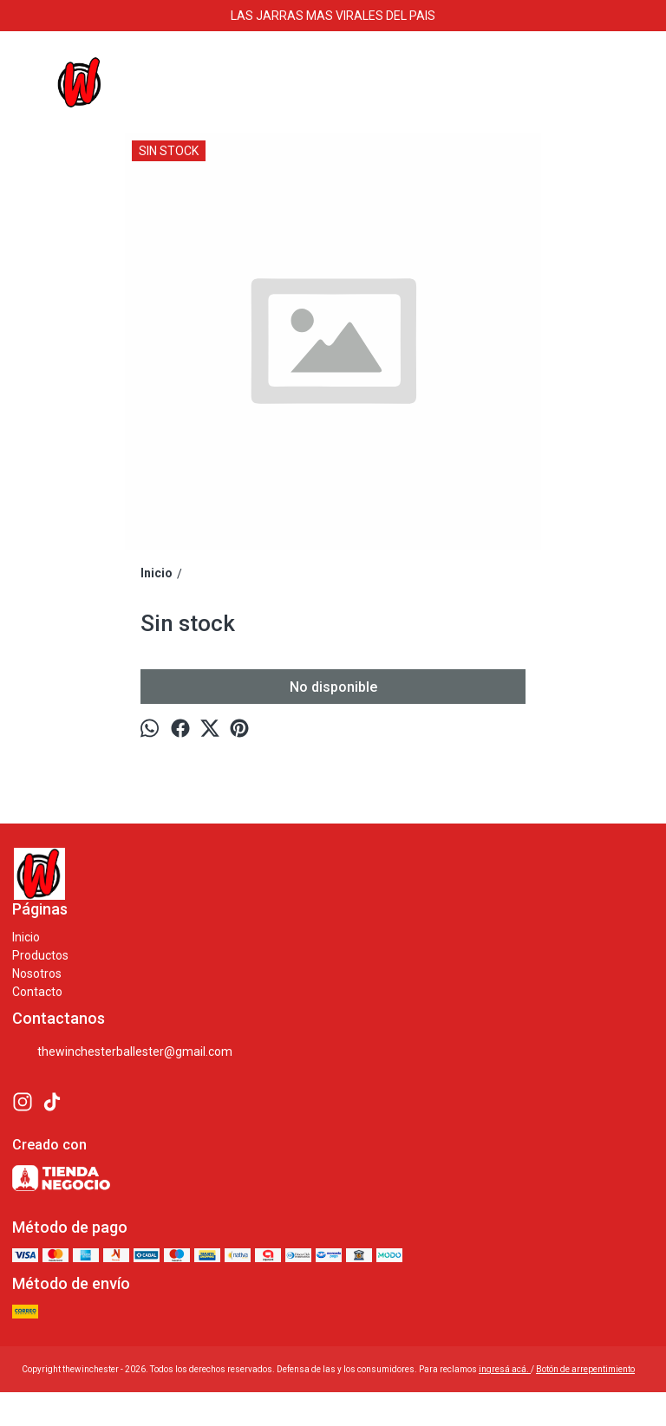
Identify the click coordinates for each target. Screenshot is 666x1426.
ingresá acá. (505, 1369)
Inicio (26, 937)
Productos (40, 955)
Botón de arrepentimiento (585, 1369)
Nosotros (37, 973)
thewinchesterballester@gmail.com (122, 1052)
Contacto (37, 992)
